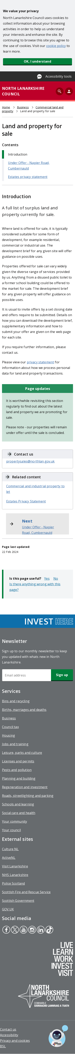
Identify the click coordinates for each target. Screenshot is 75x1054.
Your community (14, 821)
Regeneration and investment (24, 787)
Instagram (32, 930)
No (55, 578)
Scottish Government (18, 900)
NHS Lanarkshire (15, 875)
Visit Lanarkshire (15, 866)
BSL (3, 1046)
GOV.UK (8, 909)
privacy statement (40, 362)
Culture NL (10, 849)
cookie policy (56, 46)
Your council (11, 830)
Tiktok (49, 930)
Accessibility (9, 1035)
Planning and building (18, 778)
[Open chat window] (58, 1036)
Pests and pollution (17, 770)
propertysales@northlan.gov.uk (30, 461)
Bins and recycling (16, 701)
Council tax (10, 727)
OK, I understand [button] (37, 61)
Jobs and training (15, 744)
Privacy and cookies (15, 1040)
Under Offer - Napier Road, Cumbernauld (38, 530)
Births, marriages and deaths (24, 709)
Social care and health (18, 813)
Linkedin (40, 930)
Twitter (14, 930)
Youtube (23, 930)
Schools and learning (18, 804)
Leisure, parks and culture (22, 752)
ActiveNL (8, 857)
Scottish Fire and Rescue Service (26, 892)
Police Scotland (13, 883)
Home (6, 107)
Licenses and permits (18, 761)
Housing (8, 735)
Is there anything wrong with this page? (34, 587)
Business (23, 107)
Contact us (8, 1029)
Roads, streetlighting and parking (27, 795)
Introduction (17, 154)
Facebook (6, 930)
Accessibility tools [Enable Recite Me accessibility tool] (58, 76)
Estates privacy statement (27, 177)
